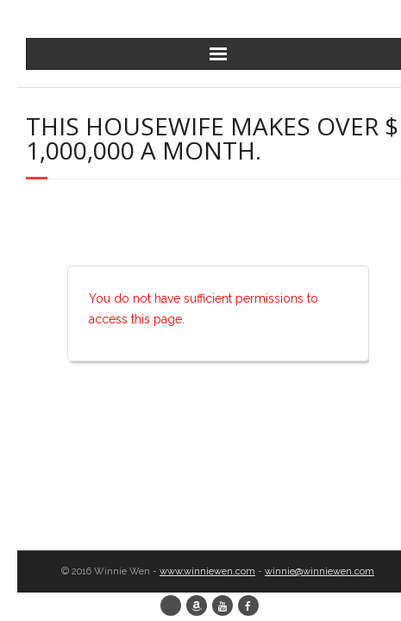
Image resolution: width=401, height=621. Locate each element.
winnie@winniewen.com (319, 571)
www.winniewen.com (207, 571)
